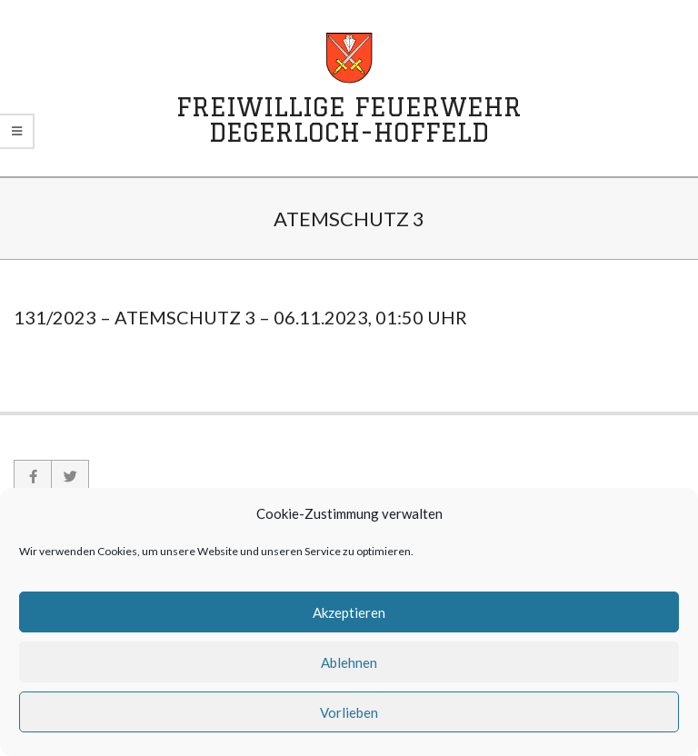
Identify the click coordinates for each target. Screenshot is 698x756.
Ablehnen (349, 662)
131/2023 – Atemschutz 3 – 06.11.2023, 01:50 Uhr (240, 317)
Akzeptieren (349, 612)
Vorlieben (349, 712)
